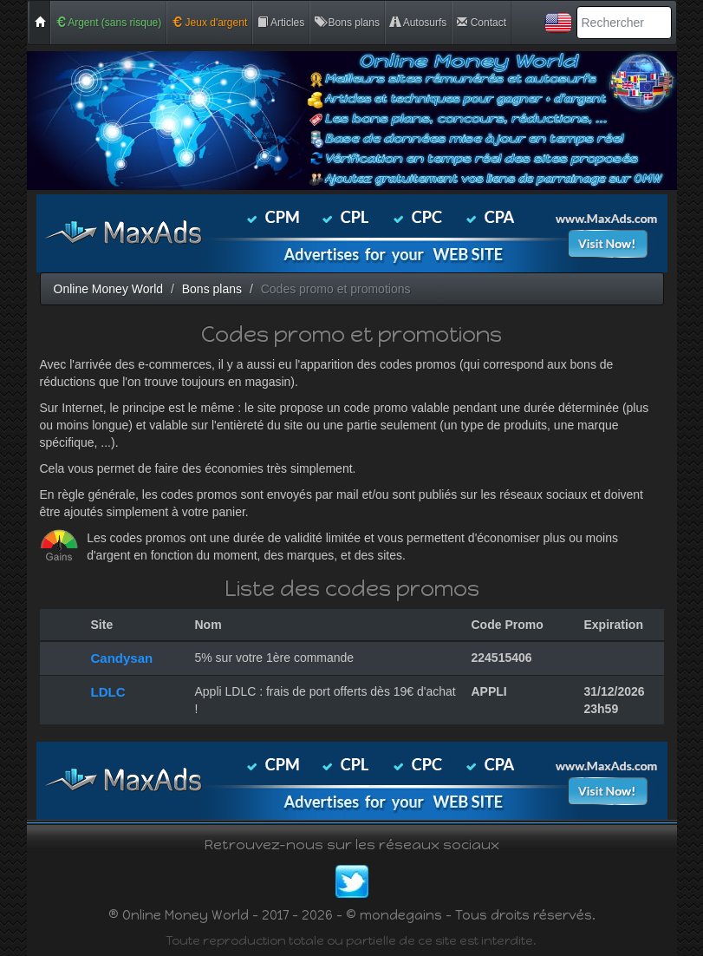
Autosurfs (418, 22)
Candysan (122, 658)
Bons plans (347, 22)
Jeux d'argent (209, 22)
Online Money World (109, 289)
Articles (280, 22)
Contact (481, 22)
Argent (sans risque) (108, 22)
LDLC (108, 691)
